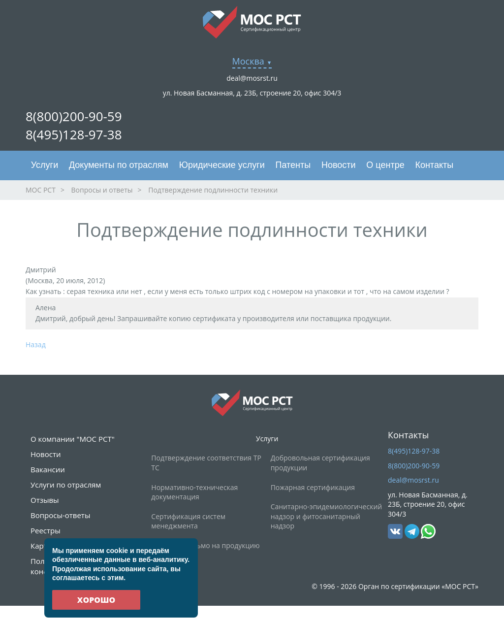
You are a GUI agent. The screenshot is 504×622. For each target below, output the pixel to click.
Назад (36, 344)
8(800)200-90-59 (74, 116)
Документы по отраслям (118, 165)
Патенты (293, 165)
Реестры (46, 530)
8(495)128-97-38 (74, 134)
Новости (338, 165)
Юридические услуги (222, 165)
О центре (385, 165)
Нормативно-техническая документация (194, 492)
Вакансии (48, 469)
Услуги (44, 165)
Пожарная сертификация (313, 487)
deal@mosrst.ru (252, 78)
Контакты (434, 165)
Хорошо (96, 599)
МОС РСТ (41, 190)
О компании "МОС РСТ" (73, 439)
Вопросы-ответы (60, 515)
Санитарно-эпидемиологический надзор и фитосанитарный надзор (326, 516)
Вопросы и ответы (102, 190)
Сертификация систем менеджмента (188, 521)
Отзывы (45, 500)
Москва (248, 61)
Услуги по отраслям (66, 485)
